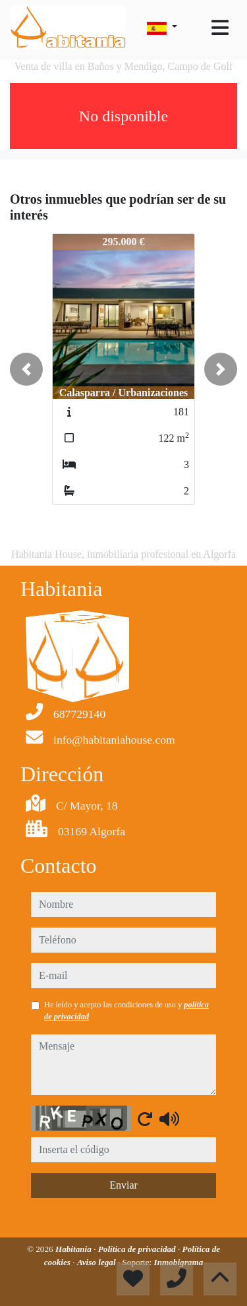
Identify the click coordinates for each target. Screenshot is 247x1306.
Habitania (74, 1249)
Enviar (123, 1185)
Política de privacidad (138, 1249)
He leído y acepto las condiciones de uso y (126, 1010)
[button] (26, 369)
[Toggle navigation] (220, 27)
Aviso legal (97, 1262)
